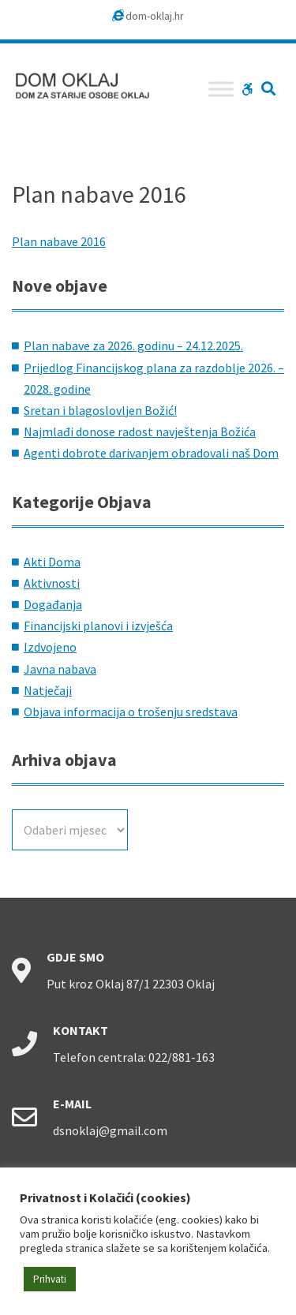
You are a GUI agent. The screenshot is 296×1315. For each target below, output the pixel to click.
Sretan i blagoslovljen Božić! (100, 410)
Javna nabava (60, 669)
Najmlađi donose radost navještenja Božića (140, 431)
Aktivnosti (52, 583)
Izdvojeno (50, 647)
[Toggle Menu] (221, 88)
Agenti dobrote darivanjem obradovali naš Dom (151, 453)
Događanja (53, 604)
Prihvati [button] (49, 1279)
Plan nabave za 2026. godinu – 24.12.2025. (133, 345)
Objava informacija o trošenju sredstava (131, 711)
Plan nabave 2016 (59, 241)
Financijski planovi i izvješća (98, 625)
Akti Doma (52, 562)
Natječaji (48, 690)
